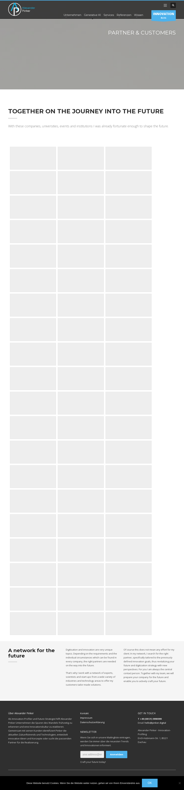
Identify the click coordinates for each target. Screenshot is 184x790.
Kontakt (84, 713)
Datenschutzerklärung (92, 722)
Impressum (86, 717)
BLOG (163, 16)
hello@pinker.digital (155, 722)
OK (150, 782)
